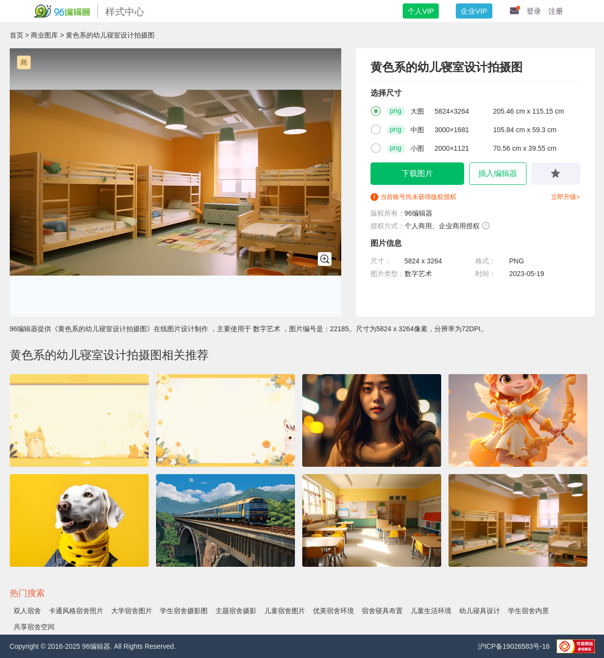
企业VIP (474, 11)
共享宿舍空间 (34, 627)
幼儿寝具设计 (479, 611)
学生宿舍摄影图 (184, 611)
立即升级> (565, 196)
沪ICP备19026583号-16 (515, 646)
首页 (16, 35)
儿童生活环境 (430, 611)
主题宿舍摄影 (235, 611)
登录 (533, 11)
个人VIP (421, 11)
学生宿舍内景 (528, 611)
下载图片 (417, 173)
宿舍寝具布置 (382, 611)
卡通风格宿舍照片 (76, 611)
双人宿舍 (27, 611)
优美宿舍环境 (333, 611)
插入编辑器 (497, 173)
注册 (555, 11)
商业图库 (44, 35)
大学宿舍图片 (131, 611)
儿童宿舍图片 (284, 611)
